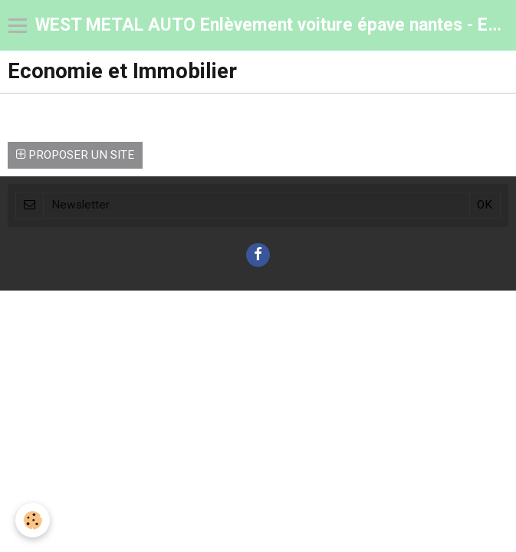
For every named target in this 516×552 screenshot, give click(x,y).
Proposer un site (75, 155)
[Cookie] (32, 520)
